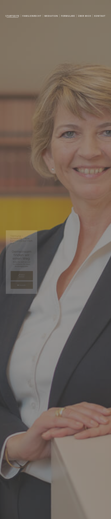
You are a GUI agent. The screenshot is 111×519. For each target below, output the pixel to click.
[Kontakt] (24, 285)
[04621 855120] (24, 275)
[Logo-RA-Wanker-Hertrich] (55, 6)
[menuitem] (12, 16)
